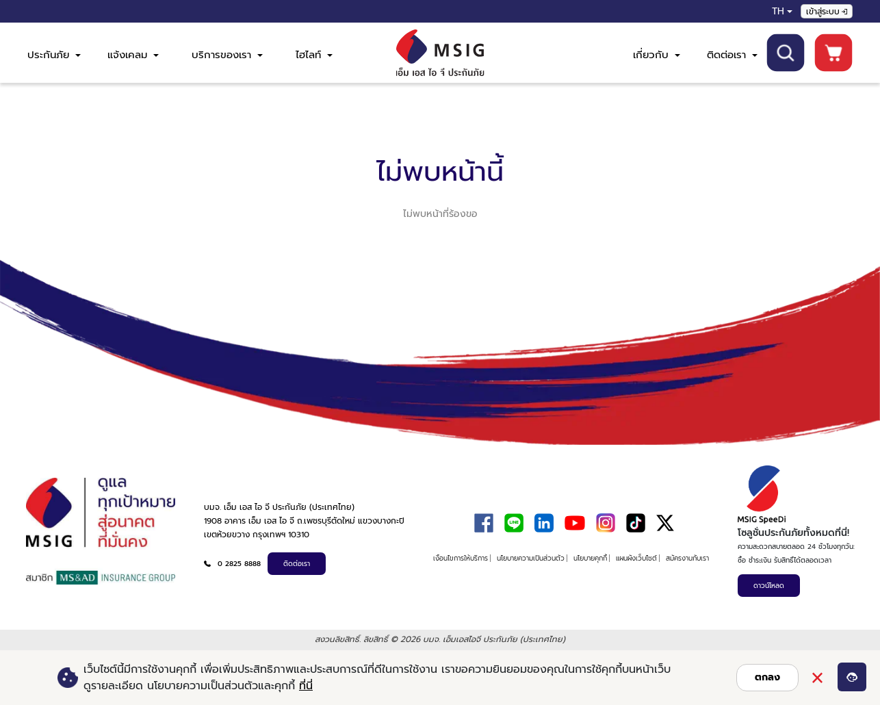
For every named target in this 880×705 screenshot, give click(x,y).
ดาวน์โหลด (768, 585)
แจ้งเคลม (133, 54)
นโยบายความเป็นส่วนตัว (531, 558)
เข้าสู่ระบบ (826, 11)
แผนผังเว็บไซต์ (636, 558)
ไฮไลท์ (314, 54)
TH (778, 11)
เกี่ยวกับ (656, 54)
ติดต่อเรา (732, 54)
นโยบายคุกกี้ (590, 558)
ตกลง (767, 677)
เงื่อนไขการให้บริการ (460, 558)
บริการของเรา (227, 54)
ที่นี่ (306, 686)
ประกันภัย (54, 54)
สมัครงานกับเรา (687, 558)
